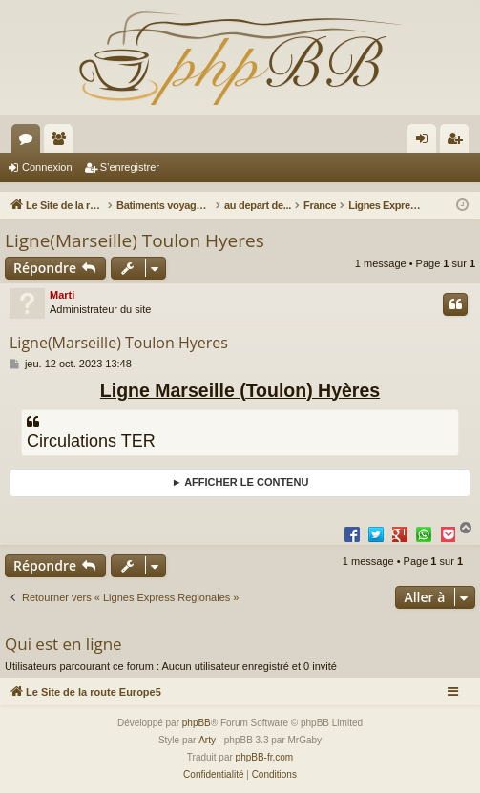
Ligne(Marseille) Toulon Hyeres (134, 240)
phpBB (196, 723)
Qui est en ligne (63, 644)
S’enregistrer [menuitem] (459, 142)
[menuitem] (213, 774)
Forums (29, 142)
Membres (62, 142)
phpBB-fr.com (265, 757)
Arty (207, 740)
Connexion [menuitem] (426, 142)
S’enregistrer (129, 167)
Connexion (47, 167)
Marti (62, 295)
